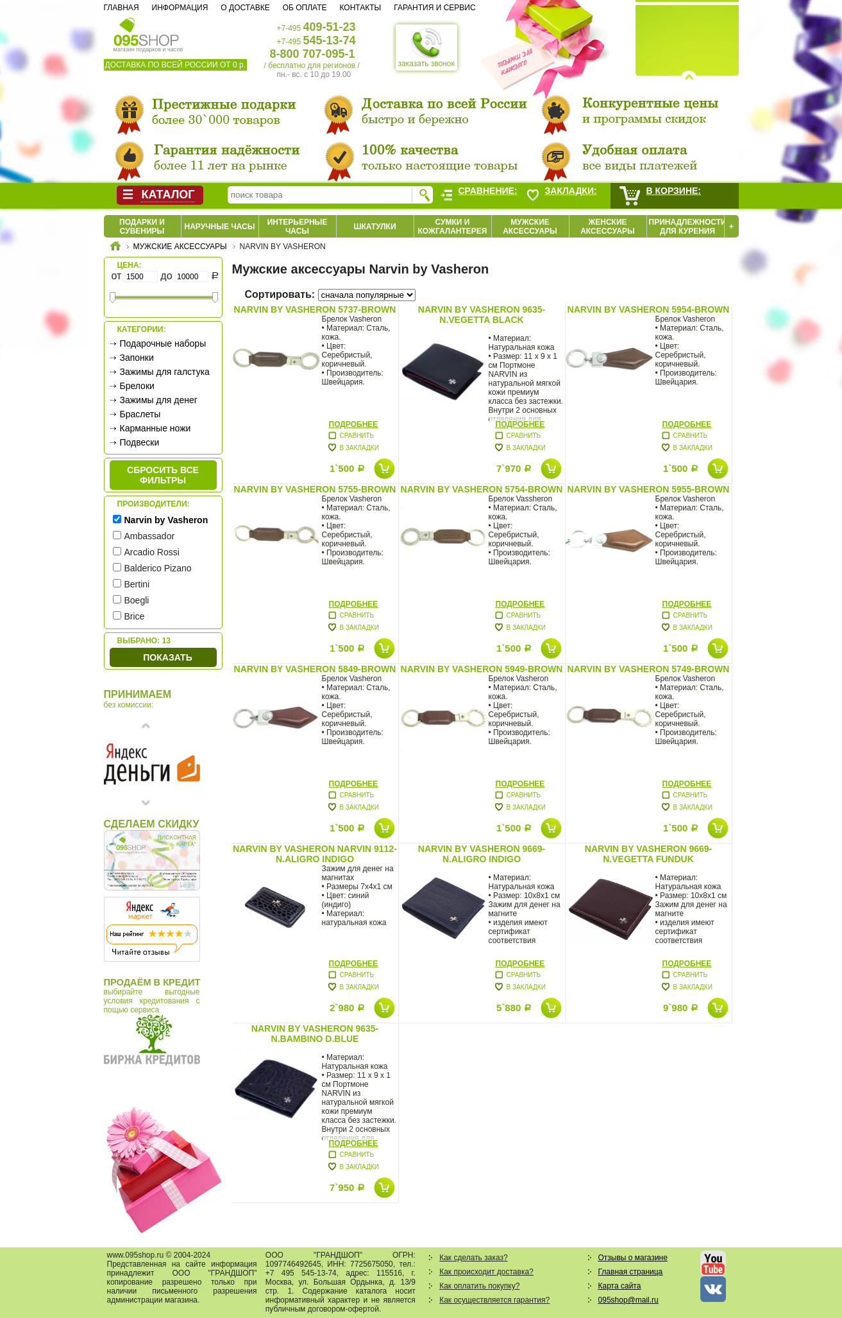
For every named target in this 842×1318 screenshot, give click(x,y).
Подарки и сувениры (142, 227)
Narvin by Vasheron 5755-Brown (315, 489)
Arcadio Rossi (152, 552)
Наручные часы (219, 226)
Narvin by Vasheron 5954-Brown (649, 309)
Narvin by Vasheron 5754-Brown (482, 489)
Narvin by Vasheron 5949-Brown (482, 669)
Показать (167, 657)
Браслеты (140, 414)
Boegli (136, 600)
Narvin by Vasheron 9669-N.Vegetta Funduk (648, 854)
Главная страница (630, 1271)
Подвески (140, 442)
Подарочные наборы (163, 343)
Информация (180, 7)
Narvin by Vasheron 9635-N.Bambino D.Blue (314, 1033)
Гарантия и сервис (434, 7)
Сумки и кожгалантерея (452, 227)
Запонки (137, 357)
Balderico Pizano (158, 568)
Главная (121, 7)
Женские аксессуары (607, 227)
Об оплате (305, 7)
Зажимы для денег (159, 400)
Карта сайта (619, 1285)
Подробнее (353, 424)
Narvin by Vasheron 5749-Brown (649, 669)
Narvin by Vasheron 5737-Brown (315, 309)
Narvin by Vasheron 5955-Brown (649, 489)
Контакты (360, 7)
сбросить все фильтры (163, 475)
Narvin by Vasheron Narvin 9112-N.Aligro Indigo (315, 854)
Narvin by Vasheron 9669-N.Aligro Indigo (481, 854)
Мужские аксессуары (530, 227)
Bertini (137, 584)
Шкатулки (374, 226)
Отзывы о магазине (633, 1257)
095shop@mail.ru (628, 1300)
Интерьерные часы (297, 227)
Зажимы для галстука (165, 372)
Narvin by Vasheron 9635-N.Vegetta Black (481, 314)
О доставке (245, 7)
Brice (134, 616)
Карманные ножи (155, 428)
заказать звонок (426, 47)
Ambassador (149, 536)
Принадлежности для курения (688, 227)
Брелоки (137, 386)
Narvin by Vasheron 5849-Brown (315, 669)
